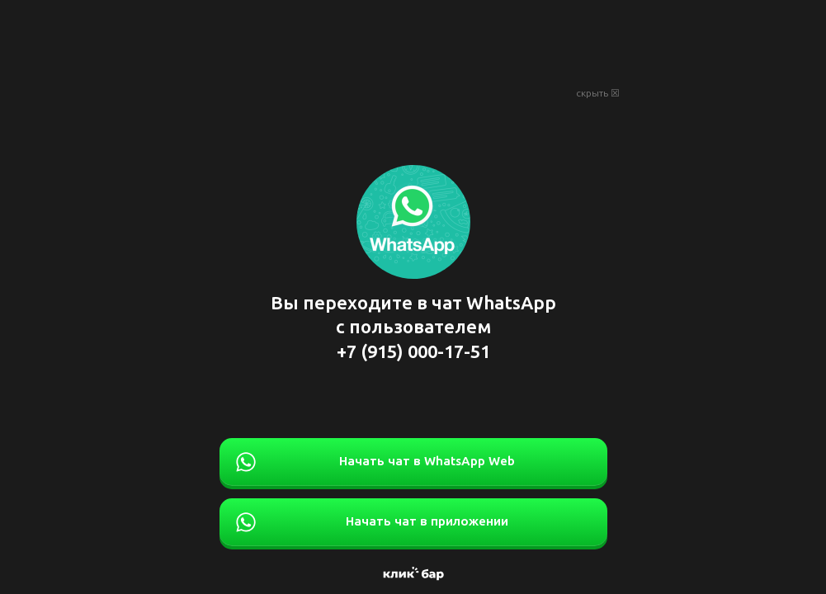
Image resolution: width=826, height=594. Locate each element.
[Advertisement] (413, 41)
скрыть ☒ (598, 93)
